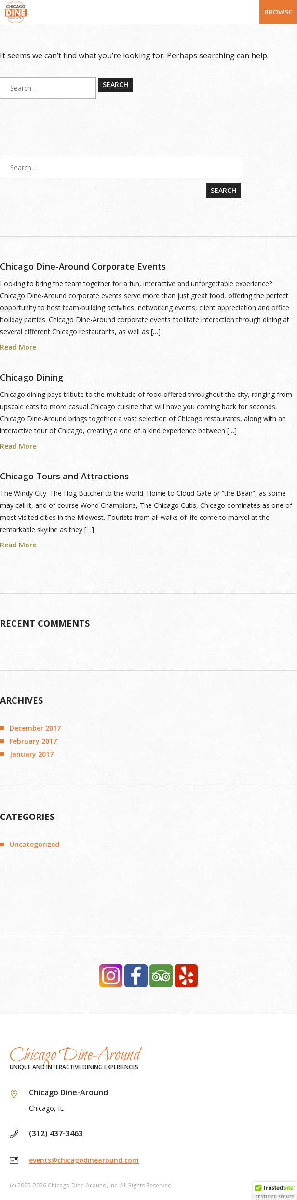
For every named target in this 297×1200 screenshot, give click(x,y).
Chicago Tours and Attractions (64, 476)
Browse (278, 11)
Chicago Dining (31, 377)
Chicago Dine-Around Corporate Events (83, 266)
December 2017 (35, 728)
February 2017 (33, 741)
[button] (275, 1191)
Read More (18, 347)
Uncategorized (34, 844)
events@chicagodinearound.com (84, 1160)
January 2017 (32, 754)
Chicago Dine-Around (75, 1055)
